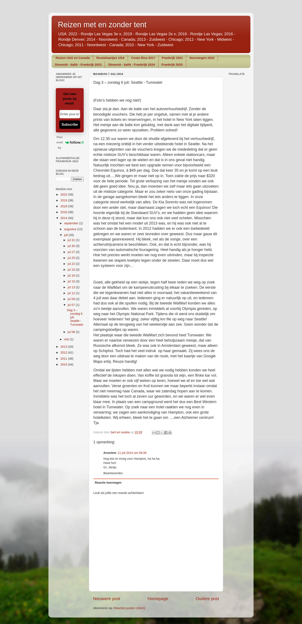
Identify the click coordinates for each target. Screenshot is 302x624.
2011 (64, 358)
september (71, 223)
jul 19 (72, 269)
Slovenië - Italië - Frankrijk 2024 (131, 64)
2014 (64, 218)
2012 (64, 352)
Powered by (70, 142)
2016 (64, 212)
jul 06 (72, 332)
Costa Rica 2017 (143, 58)
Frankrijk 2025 (172, 64)
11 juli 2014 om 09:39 (132, 452)
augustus (70, 229)
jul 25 (72, 258)
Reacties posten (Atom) (129, 608)
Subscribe (70, 124)
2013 (64, 346)
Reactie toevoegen (108, 482)
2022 (64, 194)
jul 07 (72, 305)
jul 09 (72, 299)
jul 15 (72, 281)
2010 (64, 364)
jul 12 (72, 293)
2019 (64, 200)
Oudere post (207, 598)
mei (67, 339)
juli (66, 235)
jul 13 (72, 287)
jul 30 (72, 246)
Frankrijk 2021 (172, 58)
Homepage (158, 598)
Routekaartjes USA (110, 58)
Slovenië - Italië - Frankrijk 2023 (78, 64)
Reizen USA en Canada (73, 58)
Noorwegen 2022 (201, 58)
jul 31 (72, 240)
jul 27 (72, 252)
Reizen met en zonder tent (102, 24)
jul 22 (72, 263)
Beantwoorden (113, 473)
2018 (64, 206)
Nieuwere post (106, 598)
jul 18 (72, 275)
